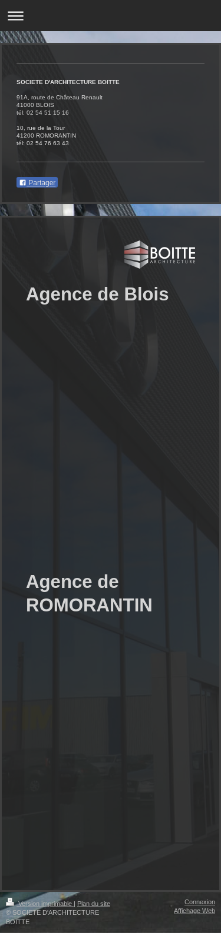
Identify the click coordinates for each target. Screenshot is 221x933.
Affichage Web (194, 911)
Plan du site (93, 903)
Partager (37, 183)
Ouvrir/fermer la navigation (110, 15)
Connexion (199, 902)
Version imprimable (40, 903)
